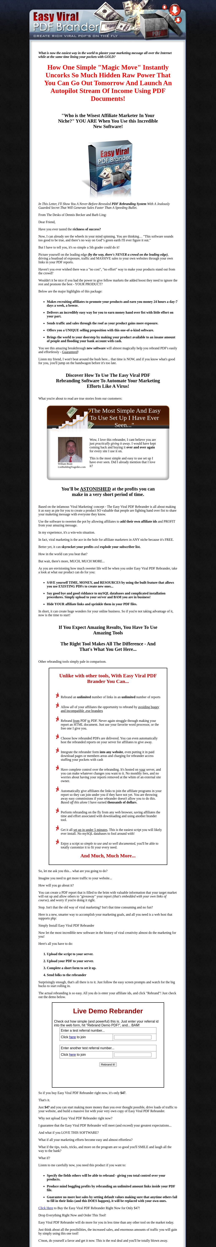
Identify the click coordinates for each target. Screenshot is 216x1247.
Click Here (45, 1208)
